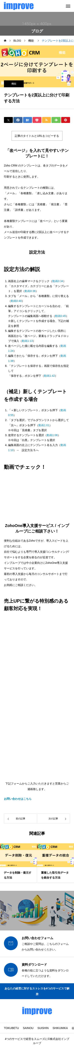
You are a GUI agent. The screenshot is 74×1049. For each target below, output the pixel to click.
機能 (13, 83)
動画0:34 (57, 281)
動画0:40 (16, 300)
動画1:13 (27, 340)
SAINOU (28, 1028)
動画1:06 (52, 435)
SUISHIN (43, 1028)
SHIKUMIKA (60, 1028)
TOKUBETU (11, 1028)
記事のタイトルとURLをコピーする (37, 135)
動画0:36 (30, 291)
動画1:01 (43, 425)
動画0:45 (60, 316)
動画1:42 (49, 375)
